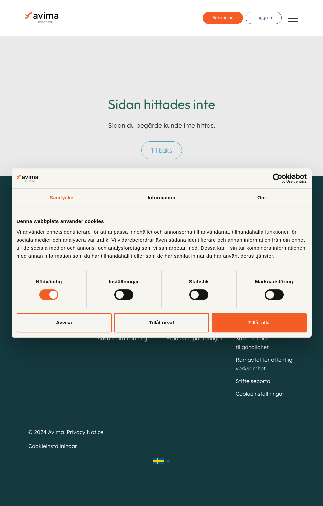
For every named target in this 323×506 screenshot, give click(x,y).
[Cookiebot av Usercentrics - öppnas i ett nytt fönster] (277, 178)
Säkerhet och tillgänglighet (252, 342)
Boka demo (222, 17)
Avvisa (64, 322)
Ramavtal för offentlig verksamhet (264, 364)
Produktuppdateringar (194, 338)
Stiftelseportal (254, 381)
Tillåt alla (259, 322)
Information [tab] (162, 197)
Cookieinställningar (260, 393)
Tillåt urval (161, 322)
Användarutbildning (122, 338)
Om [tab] (261, 197)
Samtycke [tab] (61, 197)
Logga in (263, 17)
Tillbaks (161, 150)
